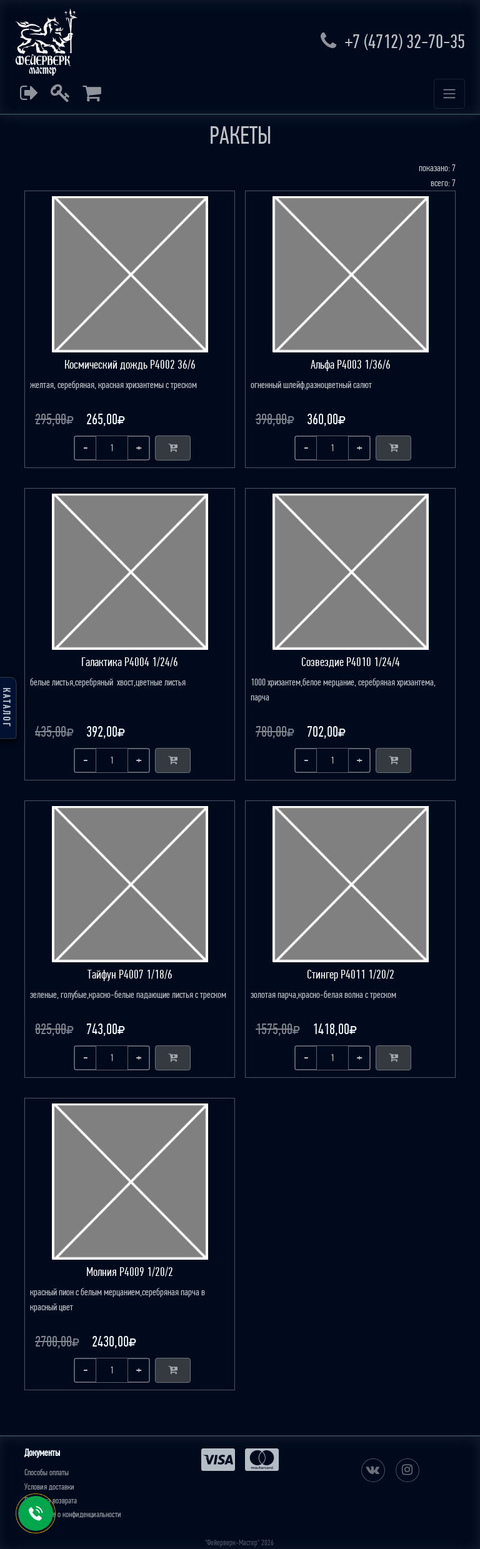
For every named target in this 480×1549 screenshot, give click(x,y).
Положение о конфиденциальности (72, 1514)
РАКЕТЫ (240, 136)
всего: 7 (443, 183)
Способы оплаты (46, 1472)
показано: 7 (437, 168)
